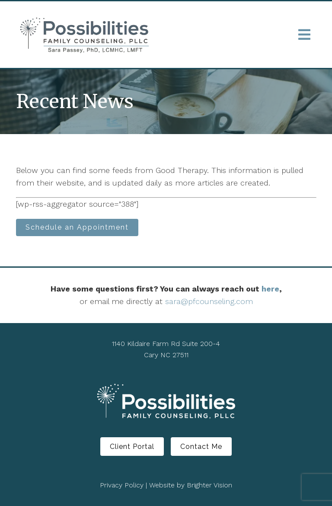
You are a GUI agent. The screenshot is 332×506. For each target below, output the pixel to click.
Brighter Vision (209, 485)
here (270, 288)
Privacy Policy (122, 485)
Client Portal (132, 446)
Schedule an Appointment (77, 227)
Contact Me (201, 446)
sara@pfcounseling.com (209, 301)
